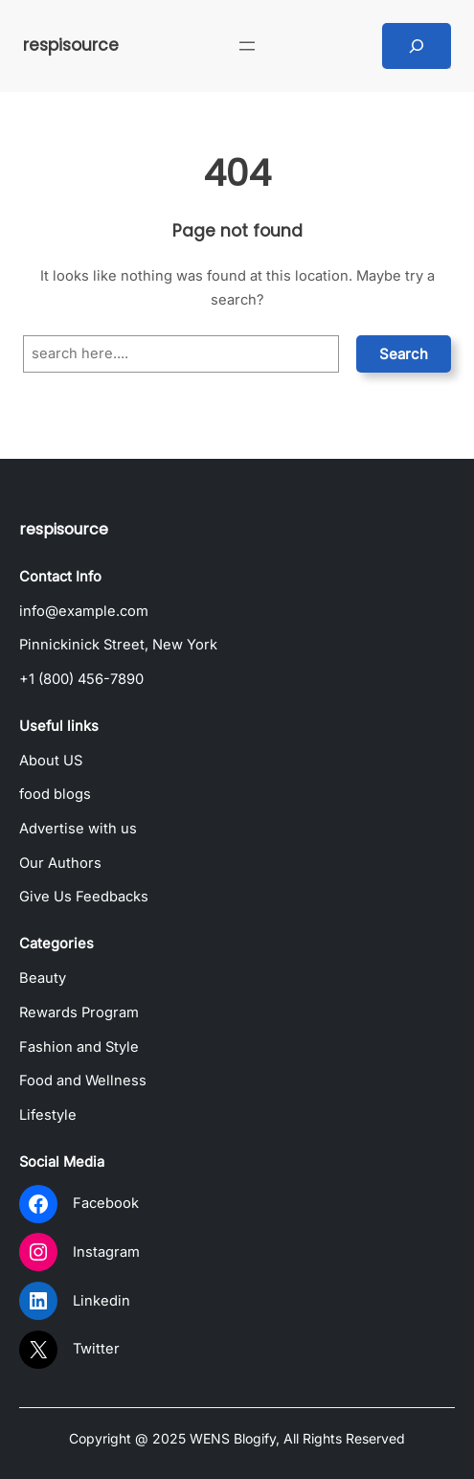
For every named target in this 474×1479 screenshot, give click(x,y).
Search (403, 354)
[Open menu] (247, 45)
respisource (71, 45)
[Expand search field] (416, 46)
